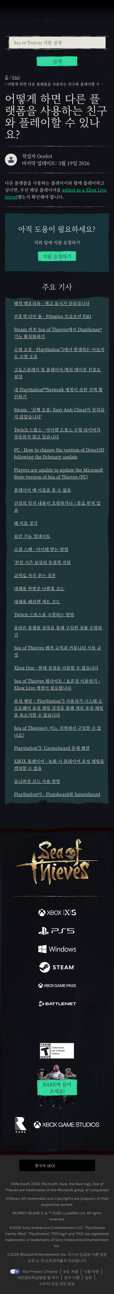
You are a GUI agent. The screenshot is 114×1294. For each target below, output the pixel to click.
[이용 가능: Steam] (57, 968)
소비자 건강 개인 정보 (57, 1283)
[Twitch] (38, 1025)
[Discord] (74, 1025)
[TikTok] (87, 1025)
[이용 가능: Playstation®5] (57, 931)
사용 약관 (91, 1271)
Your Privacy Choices (40, 1271)
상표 (88, 1277)
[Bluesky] (99, 1025)
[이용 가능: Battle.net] (57, 1004)
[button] (57, 1165)
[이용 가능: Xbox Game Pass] (57, 986)
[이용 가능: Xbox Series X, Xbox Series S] (57, 913)
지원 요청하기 (57, 256)
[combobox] (57, 42)
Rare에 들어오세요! (57, 1088)
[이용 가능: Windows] (57, 950)
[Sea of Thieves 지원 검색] (57, 42)
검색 (57, 61)
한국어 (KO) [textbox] (45, 1165)
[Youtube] (56, 1025)
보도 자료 (70, 1271)
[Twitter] (25, 1024)
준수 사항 (72, 1277)
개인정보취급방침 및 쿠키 (38, 1277)
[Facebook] (13, 1024)
